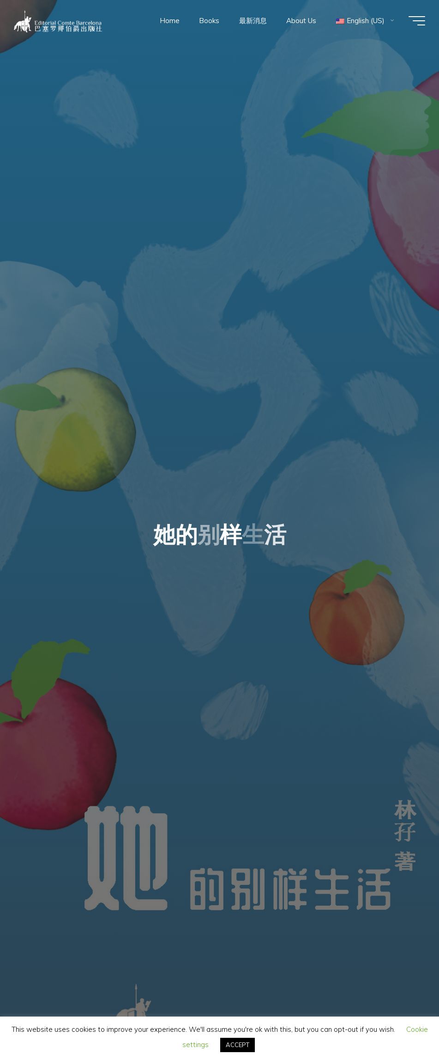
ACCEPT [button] (237, 1044)
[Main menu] (417, 20)
